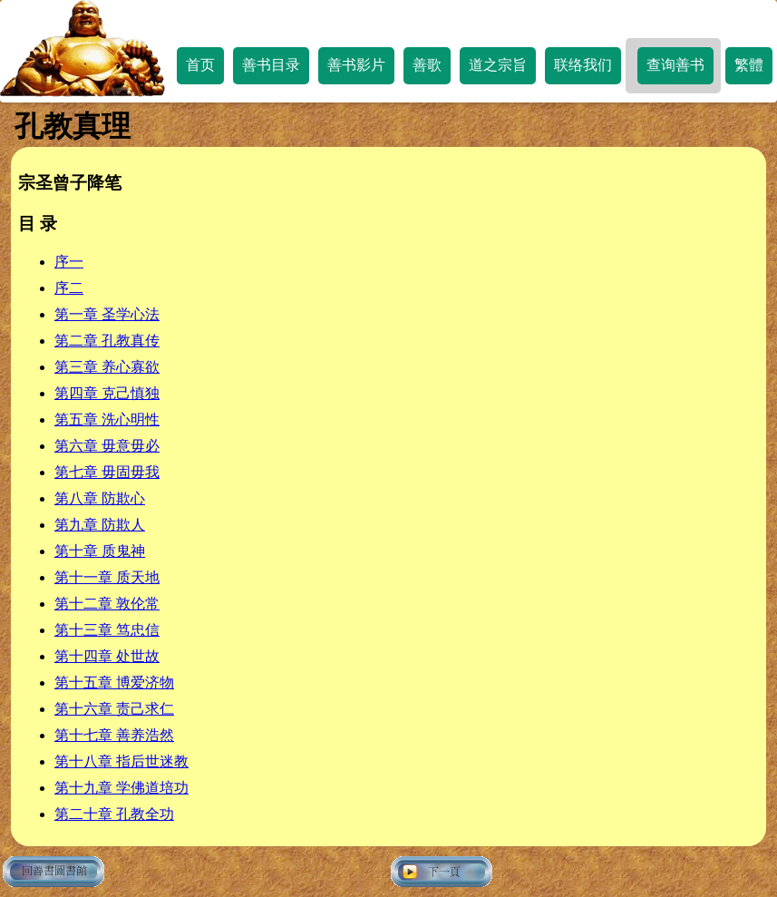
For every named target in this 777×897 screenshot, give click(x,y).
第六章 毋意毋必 (107, 445)
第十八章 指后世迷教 (121, 761)
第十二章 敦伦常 (107, 603)
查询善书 (675, 65)
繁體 (748, 65)
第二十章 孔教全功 (114, 814)
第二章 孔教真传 (107, 340)
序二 (68, 288)
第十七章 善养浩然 (114, 735)
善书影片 (356, 65)
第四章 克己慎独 (107, 393)
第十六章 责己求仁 (114, 709)
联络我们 (583, 65)
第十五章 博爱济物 (114, 682)
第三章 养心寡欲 (107, 367)
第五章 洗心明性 (107, 419)
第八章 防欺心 (99, 498)
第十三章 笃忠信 (107, 630)
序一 (68, 261)
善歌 (427, 65)
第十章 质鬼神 (99, 551)
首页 (200, 65)
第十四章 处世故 (107, 656)
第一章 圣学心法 (107, 314)
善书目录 (271, 65)
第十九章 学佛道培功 (121, 787)
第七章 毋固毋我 (107, 472)
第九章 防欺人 (99, 524)
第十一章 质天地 (107, 577)
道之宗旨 (498, 65)
